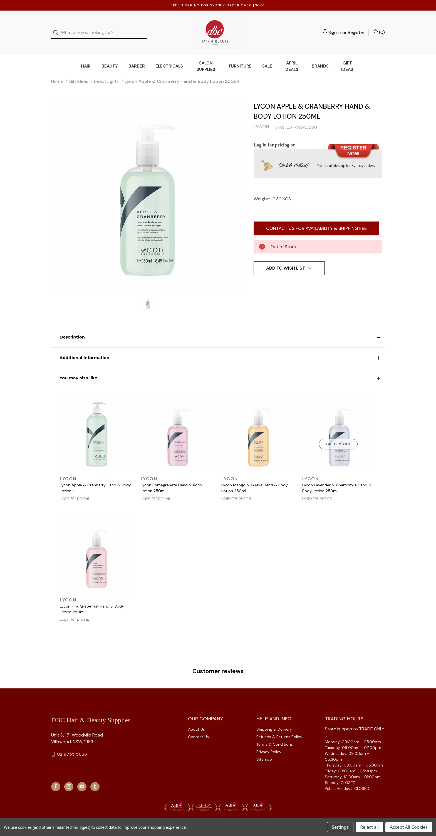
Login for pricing (74, 489)
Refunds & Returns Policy (279, 728)
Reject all (369, 827)
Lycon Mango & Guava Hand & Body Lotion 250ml (254, 479)
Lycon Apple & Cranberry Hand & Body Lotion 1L (95, 479)
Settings (340, 827)
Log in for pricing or (274, 137)
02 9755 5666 (72, 746)
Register (356, 28)
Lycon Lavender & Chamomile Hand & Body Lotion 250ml (336, 479)
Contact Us (198, 728)
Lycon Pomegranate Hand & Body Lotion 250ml (171, 479)
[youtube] (82, 778)
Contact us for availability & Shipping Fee (316, 220)
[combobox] (99, 29)
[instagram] (68, 778)
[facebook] (55, 778)
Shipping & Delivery (274, 721)
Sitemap (264, 751)
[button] (218, 329)
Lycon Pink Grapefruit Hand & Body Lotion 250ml (92, 601)
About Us (196, 721)
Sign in (334, 28)
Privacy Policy (268, 743)
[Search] (57, 29)
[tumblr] (95, 778)
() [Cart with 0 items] (379, 28)
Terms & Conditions (274, 736)
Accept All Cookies (409, 827)
